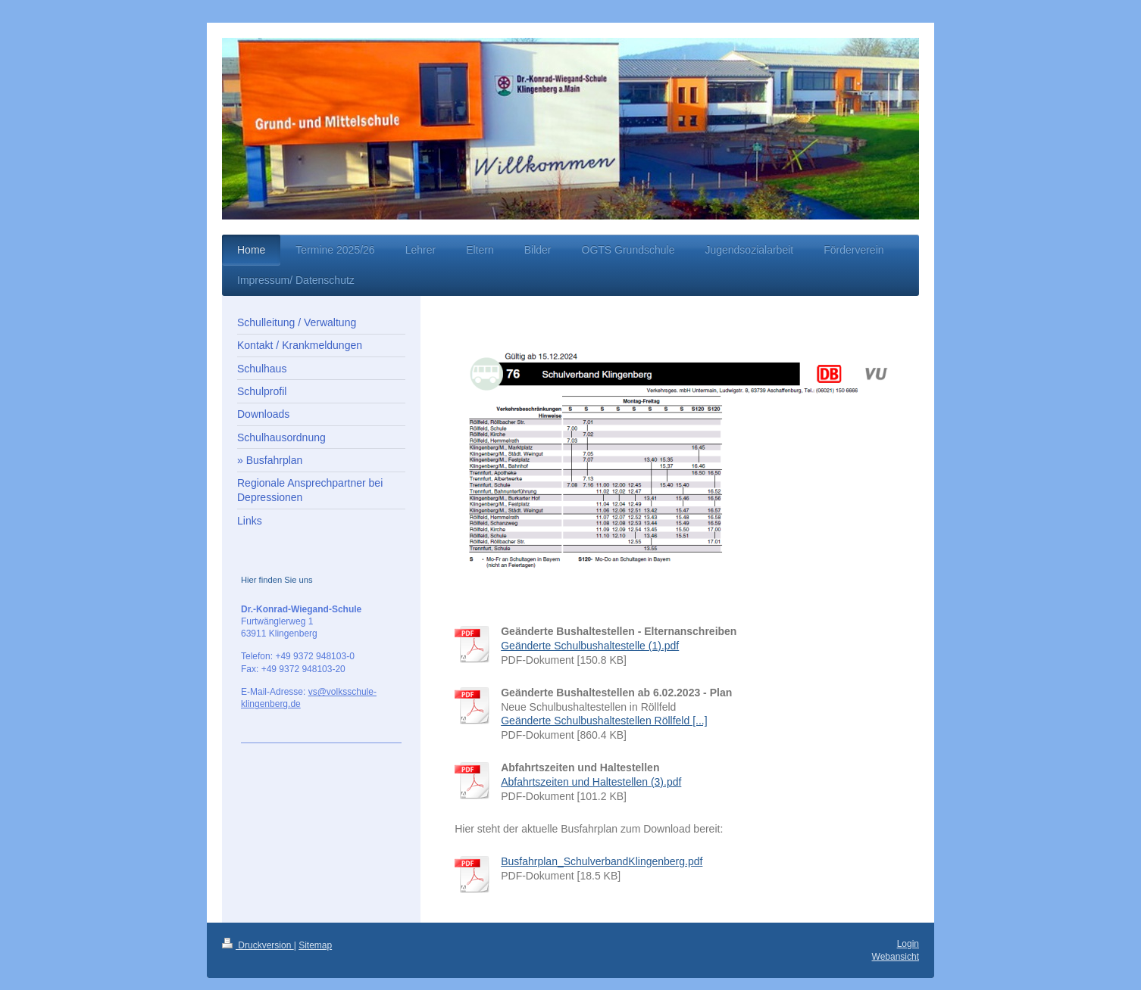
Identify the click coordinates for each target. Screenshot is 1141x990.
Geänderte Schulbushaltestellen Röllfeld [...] (604, 720)
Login (908, 944)
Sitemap (315, 945)
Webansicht (895, 956)
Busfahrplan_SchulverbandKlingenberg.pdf (601, 861)
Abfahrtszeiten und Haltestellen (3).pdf (591, 782)
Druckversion (258, 945)
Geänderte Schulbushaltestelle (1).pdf (590, 646)
